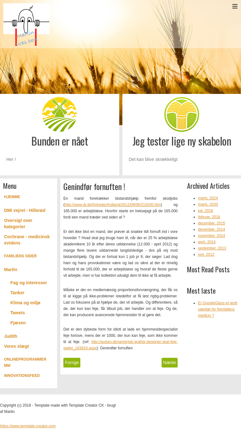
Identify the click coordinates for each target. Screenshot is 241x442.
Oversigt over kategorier (18, 223)
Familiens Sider (20, 256)
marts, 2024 (208, 198)
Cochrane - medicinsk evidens (27, 239)
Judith (10, 336)
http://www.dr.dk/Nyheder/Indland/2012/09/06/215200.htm (113, 205)
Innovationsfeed (22, 375)
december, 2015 (211, 223)
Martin (10, 269)
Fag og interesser (28, 282)
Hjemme (12, 197)
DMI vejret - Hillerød (24, 210)
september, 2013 (212, 248)
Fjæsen (18, 322)
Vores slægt (16, 346)
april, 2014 (207, 242)
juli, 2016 (205, 210)
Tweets (17, 312)
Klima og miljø (25, 302)
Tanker (17, 292)
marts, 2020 (208, 204)
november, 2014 (211, 236)
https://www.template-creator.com (28, 426)
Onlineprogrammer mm (25, 362)
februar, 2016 (209, 217)
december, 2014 (211, 229)
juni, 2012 (206, 254)
